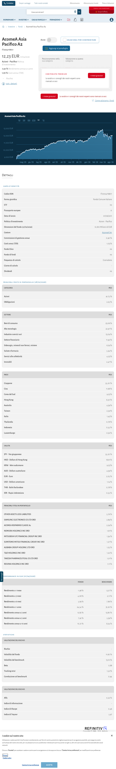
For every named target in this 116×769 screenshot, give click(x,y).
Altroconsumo (75, 3)
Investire (11, 27)
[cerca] (46, 11)
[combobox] (54, 11)
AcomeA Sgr (107, 232)
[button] (2, 576)
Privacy (5, 755)
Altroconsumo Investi (91, 3)
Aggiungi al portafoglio (56, 48)
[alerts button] (75, 19)
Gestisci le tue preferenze (30, 765)
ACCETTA (49, 765)
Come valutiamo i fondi (102, 101)
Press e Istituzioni (108, 3)
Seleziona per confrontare (81, 40)
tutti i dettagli (9, 84)
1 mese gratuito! (96, 75)
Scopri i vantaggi (24, 3)
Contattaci (9, 3)
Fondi (20, 27)
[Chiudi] (112, 735)
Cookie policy (7, 758)
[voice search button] (74, 11)
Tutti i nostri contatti (41, 3)
